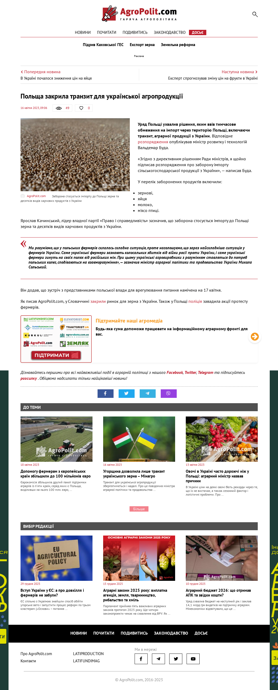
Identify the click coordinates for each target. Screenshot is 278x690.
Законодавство (170, 32)
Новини (83, 32)
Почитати (106, 32)
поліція (195, 301)
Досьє (197, 32)
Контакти (28, 660)
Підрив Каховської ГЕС (103, 44)
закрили (98, 301)
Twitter (190, 372)
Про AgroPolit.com (36, 653)
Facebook (175, 372)
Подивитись (135, 32)
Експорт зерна (142, 44)
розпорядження (153, 141)
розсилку (29, 378)
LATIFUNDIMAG (86, 660)
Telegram (205, 372)
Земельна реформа (178, 44)
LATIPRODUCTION (88, 653)
